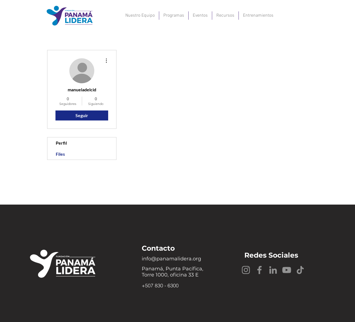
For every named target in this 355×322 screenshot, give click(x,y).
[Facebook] (259, 270)
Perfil (61, 142)
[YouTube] (286, 270)
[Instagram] (245, 270)
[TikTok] (300, 270)
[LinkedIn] (273, 270)
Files (60, 154)
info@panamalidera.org (171, 259)
